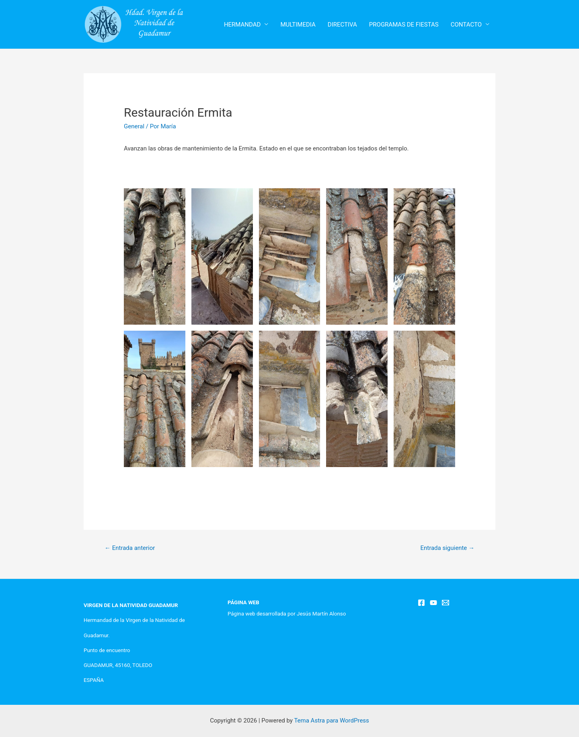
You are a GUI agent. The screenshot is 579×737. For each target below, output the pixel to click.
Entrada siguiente (447, 548)
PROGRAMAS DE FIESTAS (404, 24)
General (134, 126)
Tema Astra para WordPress (331, 720)
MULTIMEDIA (297, 24)
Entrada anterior (130, 548)
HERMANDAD (242, 24)
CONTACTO (466, 24)
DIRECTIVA (342, 24)
